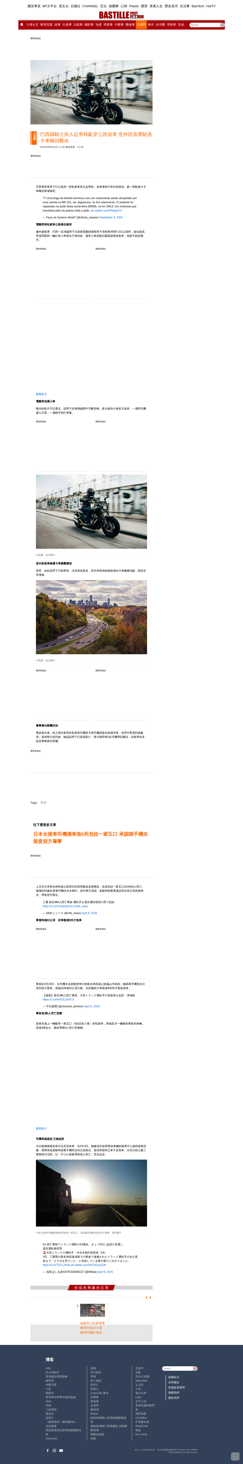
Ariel (48, 1368)
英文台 (64, 6)
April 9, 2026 (89, 913)
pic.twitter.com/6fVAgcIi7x (106, 210)
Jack (48, 1401)
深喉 (93, 1368)
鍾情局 (50, 1380)
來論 (138, 1430)
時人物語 (95, 1380)
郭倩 (93, 1376)
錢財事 (89, 24)
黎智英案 (46, 24)
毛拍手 (139, 1368)
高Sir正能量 (142, 1376)
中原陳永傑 (142, 1421)
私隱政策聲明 (176, 1387)
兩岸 (151, 24)
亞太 (103, 6)
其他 (181, 24)
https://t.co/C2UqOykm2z (58, 906)
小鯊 (48, 1388)
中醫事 (119, 24)
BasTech (198, 6)
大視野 (141, 24)
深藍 (138, 1372)
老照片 (50, 1417)
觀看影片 (41, 394)
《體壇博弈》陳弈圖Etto (60, 1421)
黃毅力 (94, 1388)
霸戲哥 (50, 1393)
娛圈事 (114, 6)
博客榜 (171, 24)
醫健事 (130, 24)
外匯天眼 (51, 1384)
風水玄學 (140, 1393)
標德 (93, 1438)
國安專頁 (34, 6)
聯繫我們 (173, 1392)
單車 (43, 802)
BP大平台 (50, 6)
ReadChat (141, 1426)
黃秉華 (94, 1397)
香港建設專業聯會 (57, 1376)
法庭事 (78, 24)
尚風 (48, 1405)
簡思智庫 (140, 1413)
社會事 (67, 24)
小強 (138, 1388)
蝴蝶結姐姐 (97, 1434)
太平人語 (140, 1401)
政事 (58, 24)
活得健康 (51, 1426)
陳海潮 (94, 1430)
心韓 (124, 6)
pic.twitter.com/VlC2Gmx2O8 (88, 1265)
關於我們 (173, 1397)
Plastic (134, 6)
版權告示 (173, 1377)
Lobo (138, 1397)
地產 (99, 24)
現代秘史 (95, 1372)
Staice (94, 1413)
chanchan (51, 1438)
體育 (144, 6)
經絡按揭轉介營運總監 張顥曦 (108, 1426)
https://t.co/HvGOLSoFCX (58, 999)
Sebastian (141, 1380)
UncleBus (141, 1417)
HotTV (211, 6)
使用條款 (173, 1382)
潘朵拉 (50, 1413)
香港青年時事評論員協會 (61, 1397)
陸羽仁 (94, 1384)
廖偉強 (94, 1409)
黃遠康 (94, 1401)
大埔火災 (32, 24)
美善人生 (156, 6)
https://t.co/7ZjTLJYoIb (56, 1265)
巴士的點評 (52, 1372)
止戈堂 (139, 1384)
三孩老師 (51, 1409)
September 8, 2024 (111, 217)
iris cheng (141, 1434)
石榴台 (75, 6)
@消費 (160, 24)
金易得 (94, 1405)
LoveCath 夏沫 (99, 1393)
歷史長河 (171, 6)
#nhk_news (81, 906)
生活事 (185, 6)
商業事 (108, 24)
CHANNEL (90, 6)
